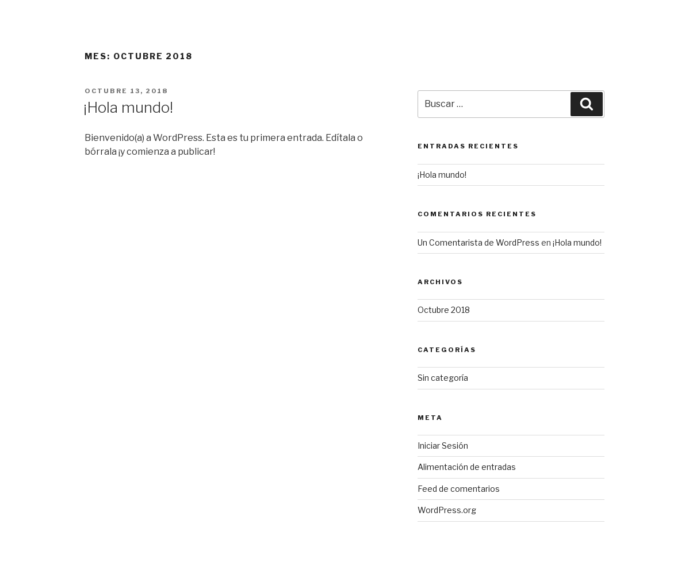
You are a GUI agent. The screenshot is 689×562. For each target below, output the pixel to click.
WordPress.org (447, 510)
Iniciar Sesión (443, 445)
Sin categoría (443, 378)
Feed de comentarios (459, 489)
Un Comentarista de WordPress (478, 242)
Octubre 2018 (444, 310)
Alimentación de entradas (467, 467)
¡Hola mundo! (128, 107)
